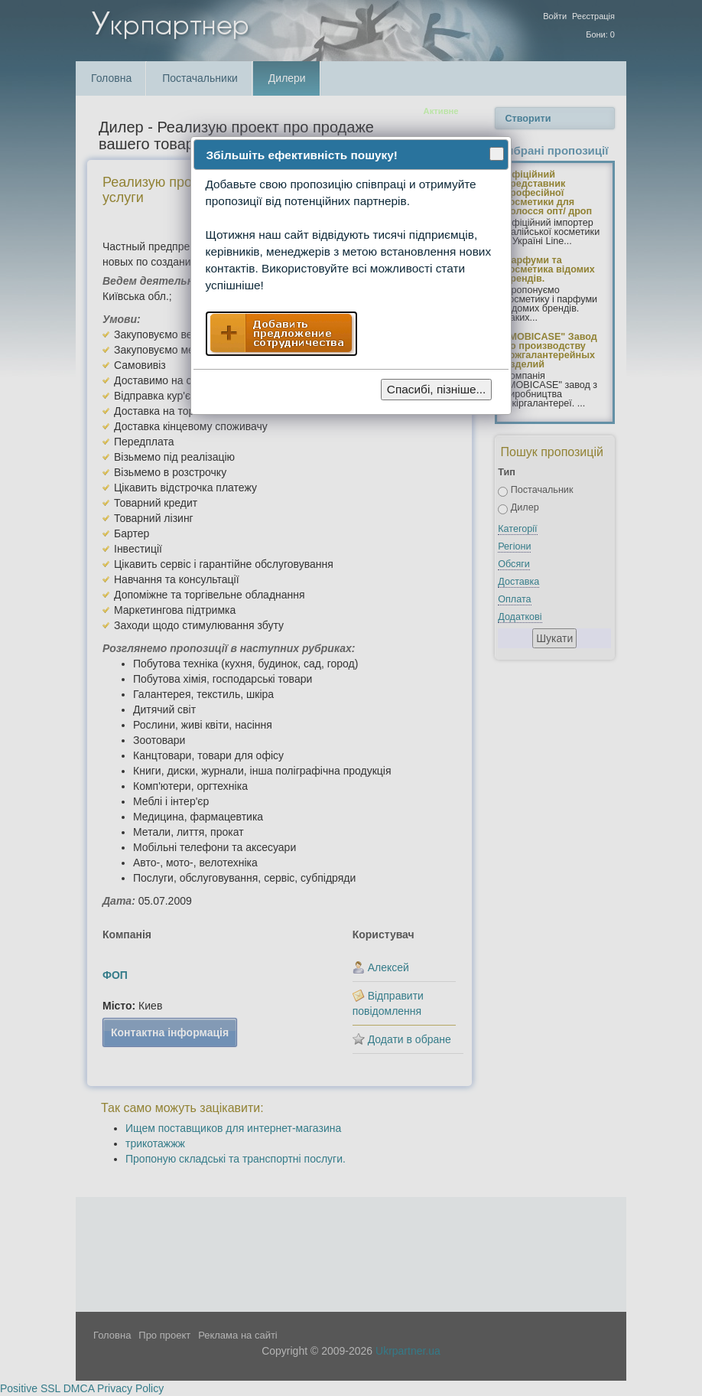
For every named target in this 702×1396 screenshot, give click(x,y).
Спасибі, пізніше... (436, 389)
